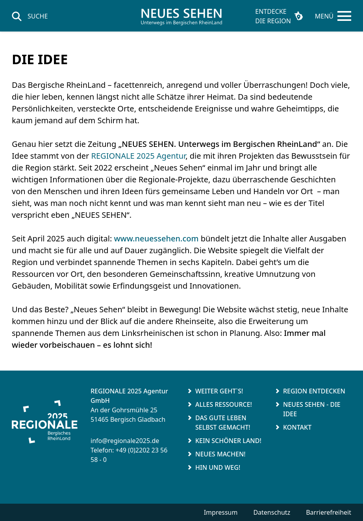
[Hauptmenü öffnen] (333, 16)
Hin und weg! (217, 467)
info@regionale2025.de (125, 440)
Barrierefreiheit (328, 512)
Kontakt (297, 427)
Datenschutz (271, 512)
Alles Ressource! (223, 404)
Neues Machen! (220, 454)
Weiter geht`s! (219, 391)
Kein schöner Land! (228, 440)
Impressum (221, 512)
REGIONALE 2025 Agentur (138, 155)
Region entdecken (314, 391)
